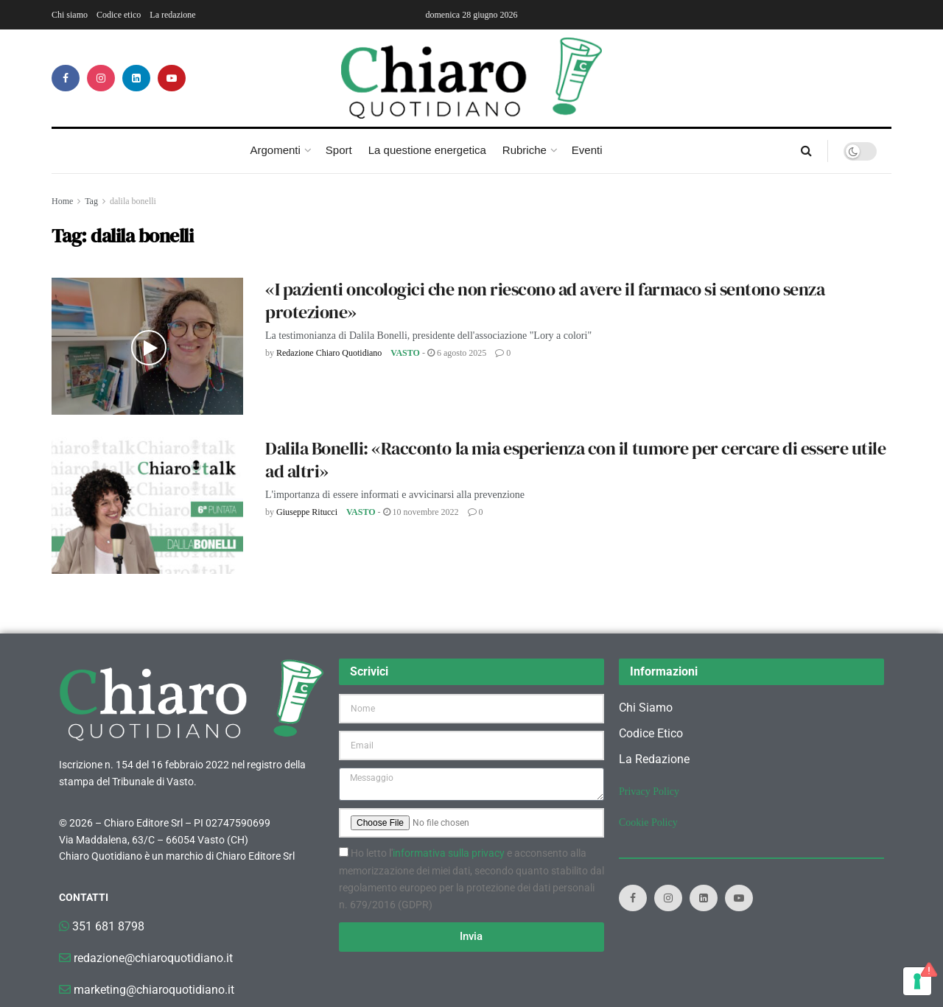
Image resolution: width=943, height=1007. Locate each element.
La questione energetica (427, 150)
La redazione (172, 15)
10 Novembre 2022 (421, 512)
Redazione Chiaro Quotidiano (329, 353)
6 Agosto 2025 (456, 353)
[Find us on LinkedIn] (136, 78)
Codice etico (119, 15)
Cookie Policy (648, 822)
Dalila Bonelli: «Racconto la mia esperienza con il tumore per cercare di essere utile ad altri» (575, 459)
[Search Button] (806, 151)
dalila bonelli (133, 201)
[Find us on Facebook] (66, 78)
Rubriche (524, 150)
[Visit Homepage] (472, 78)
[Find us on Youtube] (172, 78)
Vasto (405, 353)
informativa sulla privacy (449, 853)
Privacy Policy (649, 791)
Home (62, 201)
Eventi (587, 150)
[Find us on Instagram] (101, 78)
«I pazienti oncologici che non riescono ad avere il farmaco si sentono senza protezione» (545, 300)
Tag (91, 201)
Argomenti (275, 150)
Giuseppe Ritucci (306, 512)
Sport (339, 150)
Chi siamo (70, 15)
